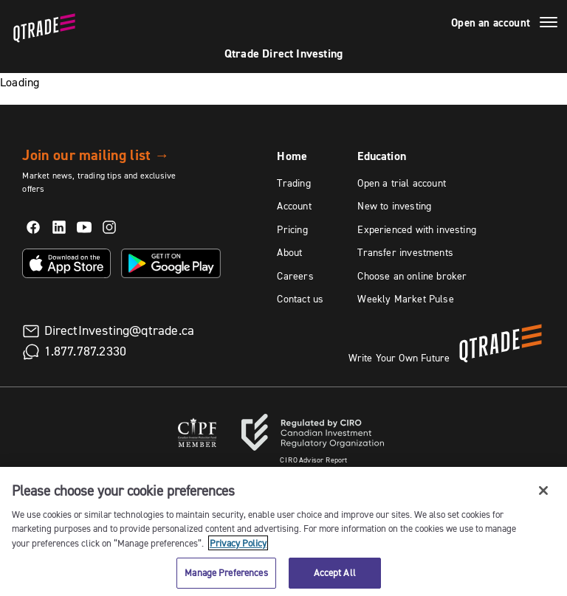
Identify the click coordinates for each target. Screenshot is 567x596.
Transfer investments (405, 252)
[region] (283, 531)
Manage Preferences (226, 572)
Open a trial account (401, 183)
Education (381, 156)
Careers (295, 276)
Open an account (490, 22)
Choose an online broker (412, 276)
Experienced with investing (416, 229)
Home (292, 156)
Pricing (292, 229)
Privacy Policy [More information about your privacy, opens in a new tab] (238, 543)
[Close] (543, 490)
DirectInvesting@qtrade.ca (119, 330)
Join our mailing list (95, 154)
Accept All (335, 572)
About (289, 252)
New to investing (394, 205)
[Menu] (548, 24)
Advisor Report (314, 460)
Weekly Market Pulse (405, 298)
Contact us (300, 298)
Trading (293, 183)
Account (294, 205)
